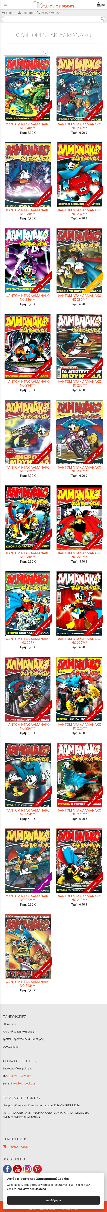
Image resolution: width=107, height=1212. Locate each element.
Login (7, 13)
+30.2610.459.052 (20, 1075)
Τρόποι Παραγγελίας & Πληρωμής (23, 1039)
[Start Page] (53, 5)
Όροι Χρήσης (11, 1046)
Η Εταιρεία (9, 1024)
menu (5, 4)
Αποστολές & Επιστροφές (18, 1031)
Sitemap (25, 13)
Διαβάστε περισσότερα (31, 1189)
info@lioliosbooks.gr (23, 1083)
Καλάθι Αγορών (15, 1146)
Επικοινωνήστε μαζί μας (18, 1068)
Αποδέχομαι (53, 1200)
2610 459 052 (48, 13)
